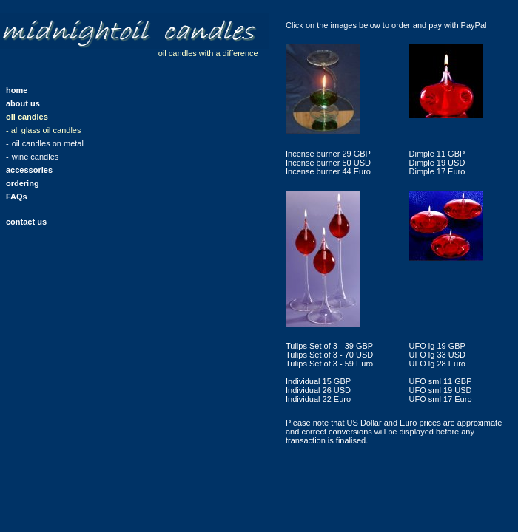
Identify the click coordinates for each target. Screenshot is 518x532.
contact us (26, 221)
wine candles (35, 156)
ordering (22, 183)
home (16, 90)
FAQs (16, 196)
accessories (29, 170)
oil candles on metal (48, 143)
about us (23, 103)
